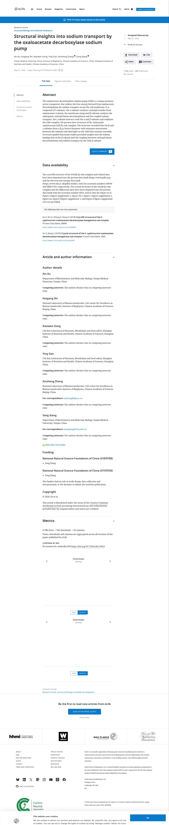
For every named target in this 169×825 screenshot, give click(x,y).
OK (147, 804)
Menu (32, 9)
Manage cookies (40, 820)
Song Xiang (81, 56)
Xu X (45, 217)
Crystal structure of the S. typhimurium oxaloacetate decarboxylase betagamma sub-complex (78, 235)
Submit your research (145, 9)
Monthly (82, 612)
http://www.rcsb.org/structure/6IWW (59, 227)
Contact (19, 764)
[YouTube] (51, 780)
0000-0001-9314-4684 (54, 445)
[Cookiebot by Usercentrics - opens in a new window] (16, 820)
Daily (74, 612)
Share (130, 61)
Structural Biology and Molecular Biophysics (33, 30)
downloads (141, 71)
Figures (63, 81)
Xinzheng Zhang (66, 56)
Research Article (21, 27)
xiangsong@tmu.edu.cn (75, 429)
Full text (46, 81)
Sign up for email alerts (84, 711)
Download (132, 55)
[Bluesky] (17, 780)
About (82, 9)
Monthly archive (58, 758)
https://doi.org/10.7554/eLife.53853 (42, 70)
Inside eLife (55, 755)
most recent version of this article (90, 19)
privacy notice (65, 813)
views (128, 71)
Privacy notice (84, 717)
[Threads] (57, 780)
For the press (56, 761)
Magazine (58, 9)
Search (115, 9)
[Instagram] (44, 780)
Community (71, 9)
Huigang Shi (27, 56)
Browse (48, 9)
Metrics (20, 116)
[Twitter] (31, 780)
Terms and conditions (25, 767)
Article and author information (24, 109)
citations (128, 74)
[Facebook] (64, 780)
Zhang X (57, 217)
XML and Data (56, 767)
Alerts (126, 9)
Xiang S (65, 217)
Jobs (17, 755)
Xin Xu (17, 56)
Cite (148, 55)
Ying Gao (52, 56)
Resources (55, 764)
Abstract (20, 95)
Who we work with (23, 758)
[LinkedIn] (24, 780)
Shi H (50, 217)
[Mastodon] (37, 780)
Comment (147, 62)
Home (39, 9)
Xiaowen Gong (40, 56)
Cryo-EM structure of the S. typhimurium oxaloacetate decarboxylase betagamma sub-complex (76, 219)
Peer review (81, 81)
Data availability (23, 101)
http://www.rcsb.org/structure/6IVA (58, 240)
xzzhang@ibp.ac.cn (73, 398)
